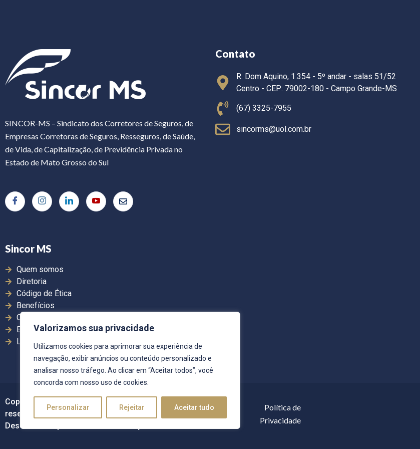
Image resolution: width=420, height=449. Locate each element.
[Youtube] (96, 201)
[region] (130, 370)
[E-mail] (123, 201)
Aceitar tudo (194, 407)
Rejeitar (132, 407)
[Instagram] (42, 201)
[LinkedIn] (69, 201)
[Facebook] (15, 201)
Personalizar (68, 407)
